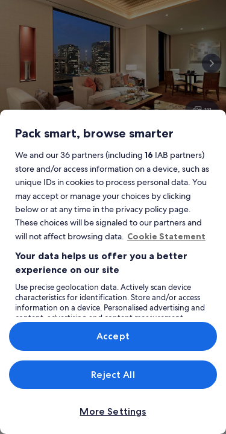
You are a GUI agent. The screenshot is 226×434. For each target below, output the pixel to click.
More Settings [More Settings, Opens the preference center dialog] (113, 411)
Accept (113, 336)
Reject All (113, 374)
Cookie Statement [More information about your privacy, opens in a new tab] (166, 236)
